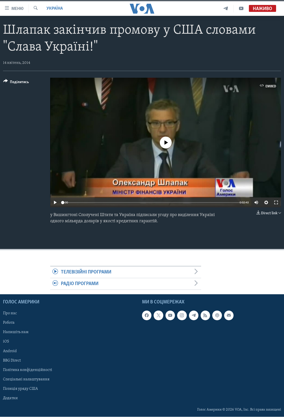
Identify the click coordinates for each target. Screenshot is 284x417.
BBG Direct (12, 361)
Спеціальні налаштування (26, 379)
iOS (6, 342)
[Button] (16, 83)
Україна (55, 8)
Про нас (10, 314)
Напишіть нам (15, 332)
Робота (9, 323)
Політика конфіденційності (27, 370)
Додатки (10, 398)
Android (10, 351)
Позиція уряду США (20, 389)
